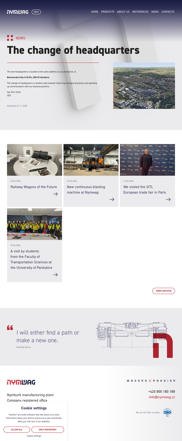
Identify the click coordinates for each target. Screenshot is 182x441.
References (140, 11)
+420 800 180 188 (161, 391)
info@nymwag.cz (162, 397)
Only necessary (47, 429)
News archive (163, 290)
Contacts (167, 11)
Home (94, 11)
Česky (36, 12)
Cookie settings (34, 435)
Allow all (16, 429)
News (155, 11)
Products (107, 11)
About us (123, 11)
